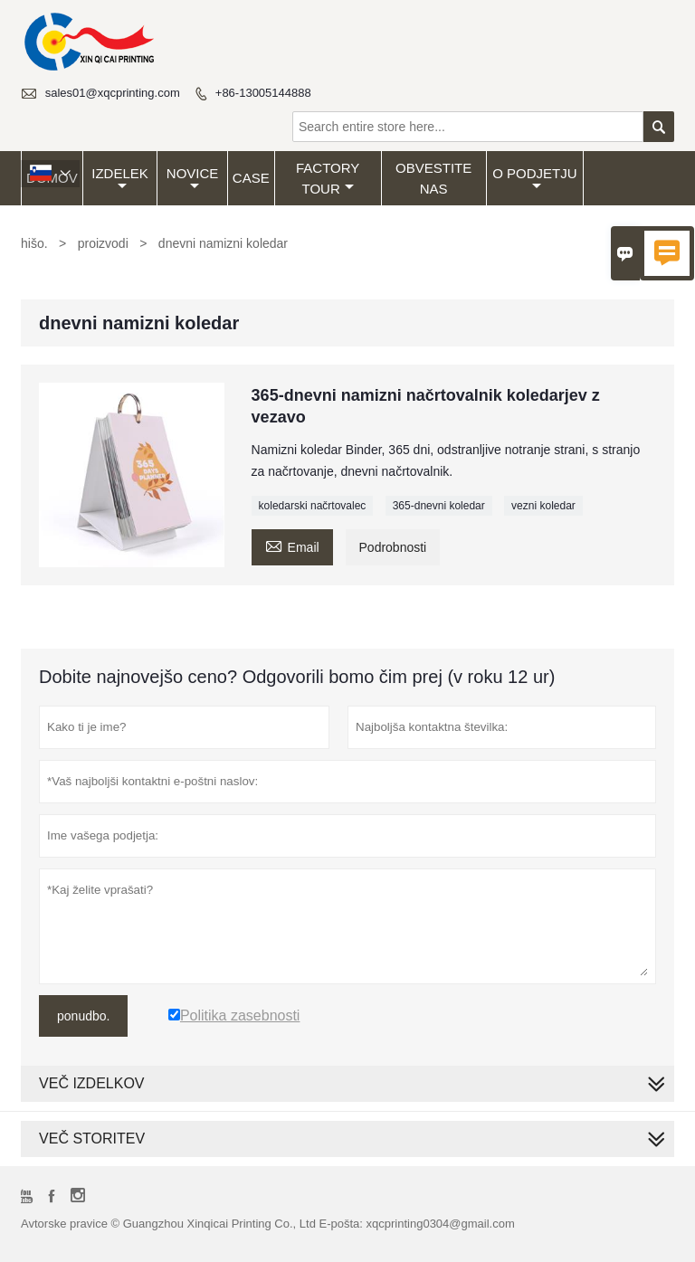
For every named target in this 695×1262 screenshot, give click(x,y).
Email (292, 545)
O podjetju (534, 179)
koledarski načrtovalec (313, 505)
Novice (193, 179)
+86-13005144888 (263, 93)
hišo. (34, 243)
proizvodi (103, 243)
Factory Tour (327, 178)
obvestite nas (433, 178)
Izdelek (119, 179)
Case (251, 177)
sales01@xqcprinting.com (112, 93)
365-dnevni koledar (439, 505)
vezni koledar (543, 505)
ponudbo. (83, 1016)
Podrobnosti (393, 547)
